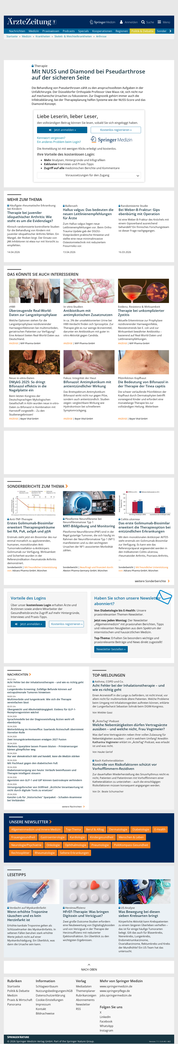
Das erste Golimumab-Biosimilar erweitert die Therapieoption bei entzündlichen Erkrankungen (145, 527)
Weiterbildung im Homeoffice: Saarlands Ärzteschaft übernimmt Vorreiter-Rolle (45, 731)
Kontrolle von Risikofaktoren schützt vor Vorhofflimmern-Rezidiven (124, 767)
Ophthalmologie (75, 845)
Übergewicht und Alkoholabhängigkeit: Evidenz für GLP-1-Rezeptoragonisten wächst (41, 711)
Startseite (13, 987)
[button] (163, 22)
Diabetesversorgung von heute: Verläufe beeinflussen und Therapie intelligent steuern (41, 772)
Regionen (122, 31)
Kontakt (41, 1009)
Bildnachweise (45, 1014)
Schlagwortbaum (47, 987)
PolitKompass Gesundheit (131, 845)
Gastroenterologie (53, 837)
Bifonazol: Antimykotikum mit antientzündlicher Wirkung (87, 384)
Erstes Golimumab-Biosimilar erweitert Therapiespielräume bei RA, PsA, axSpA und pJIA (31, 527)
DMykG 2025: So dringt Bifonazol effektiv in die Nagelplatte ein (28, 386)
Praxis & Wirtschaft (19, 1000)
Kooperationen (102, 31)
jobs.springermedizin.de (116, 996)
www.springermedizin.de (116, 987)
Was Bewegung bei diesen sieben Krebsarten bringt (139, 914)
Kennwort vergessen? (51, 138)
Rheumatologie (45, 853)
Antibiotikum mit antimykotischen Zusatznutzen (87, 313)
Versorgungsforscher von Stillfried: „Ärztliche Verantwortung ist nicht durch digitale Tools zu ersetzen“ (45, 789)
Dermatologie (118, 830)
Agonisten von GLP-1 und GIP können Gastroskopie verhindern (44, 780)
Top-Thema (73, 830)
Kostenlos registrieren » (116, 130)
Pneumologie (100, 845)
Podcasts (69, 31)
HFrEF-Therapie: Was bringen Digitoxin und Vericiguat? (86, 914)
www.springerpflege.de (115, 991)
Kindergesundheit (102, 837)
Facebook (106, 1022)
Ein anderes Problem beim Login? (59, 142)
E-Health (159, 830)
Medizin (34, 31)
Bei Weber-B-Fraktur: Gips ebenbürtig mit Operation (139, 212)
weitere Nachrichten (74, 806)
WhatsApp (106, 1026)
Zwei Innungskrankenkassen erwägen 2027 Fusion (36, 739)
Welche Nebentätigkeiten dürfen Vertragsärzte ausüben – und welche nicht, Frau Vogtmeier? (129, 727)
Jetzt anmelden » (62, 130)
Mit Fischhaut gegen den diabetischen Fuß (32, 763)
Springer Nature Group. (80, 1041)
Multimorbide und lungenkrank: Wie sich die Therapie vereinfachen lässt (39, 701)
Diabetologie (140, 830)
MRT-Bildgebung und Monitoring (89, 526)
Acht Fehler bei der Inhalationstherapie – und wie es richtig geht (45, 682)
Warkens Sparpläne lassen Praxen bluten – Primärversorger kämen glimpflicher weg (42, 748)
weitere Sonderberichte (153, 581)
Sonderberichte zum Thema (35, 486)
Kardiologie (77, 837)
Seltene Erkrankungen (74, 853)
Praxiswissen (50, 31)
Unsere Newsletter (28, 822)
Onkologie (53, 845)
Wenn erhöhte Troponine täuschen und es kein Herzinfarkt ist (27, 916)
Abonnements (85, 1000)
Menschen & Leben (131, 837)
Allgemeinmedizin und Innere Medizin (36, 830)
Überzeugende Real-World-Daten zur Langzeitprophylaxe (33, 313)
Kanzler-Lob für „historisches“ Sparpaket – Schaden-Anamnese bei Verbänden (44, 799)
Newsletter (83, 1005)
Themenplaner (85, 991)
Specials (83, 31)
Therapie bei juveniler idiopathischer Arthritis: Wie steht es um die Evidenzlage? (30, 217)
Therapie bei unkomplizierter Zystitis (141, 313)
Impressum (43, 1005)
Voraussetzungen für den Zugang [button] (102, 175)
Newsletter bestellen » (111, 649)
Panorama (14, 1005)
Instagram (106, 1031)
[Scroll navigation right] (170, 31)
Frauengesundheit (23, 837)
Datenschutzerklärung (50, 996)
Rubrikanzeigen (86, 996)
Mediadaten (84, 987)
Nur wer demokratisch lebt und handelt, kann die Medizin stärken (43, 756)
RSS (78, 1009)
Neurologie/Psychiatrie (26, 845)
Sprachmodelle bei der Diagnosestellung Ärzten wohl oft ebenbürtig (40, 721)
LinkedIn (105, 1017)
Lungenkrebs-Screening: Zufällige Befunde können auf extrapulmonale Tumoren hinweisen (39, 691)
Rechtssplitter (20, 853)
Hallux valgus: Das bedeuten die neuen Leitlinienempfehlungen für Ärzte (88, 214)
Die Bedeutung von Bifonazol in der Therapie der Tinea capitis (143, 384)
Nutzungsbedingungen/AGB (54, 991)
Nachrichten (17, 31)
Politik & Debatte (142, 31)
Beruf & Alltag (95, 830)
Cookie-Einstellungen (49, 1000)
